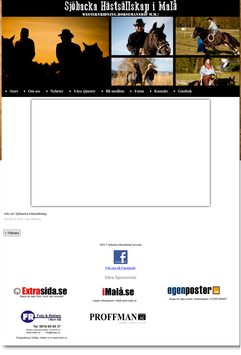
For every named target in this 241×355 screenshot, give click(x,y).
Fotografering (41, 336)
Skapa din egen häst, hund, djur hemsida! (42, 296)
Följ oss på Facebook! (120, 268)
